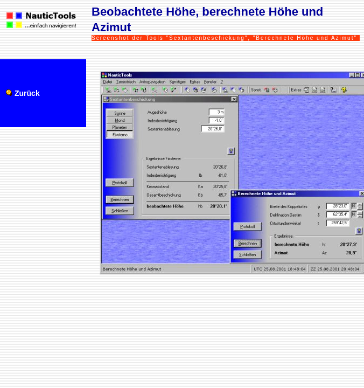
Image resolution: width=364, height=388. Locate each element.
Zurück (27, 93)
